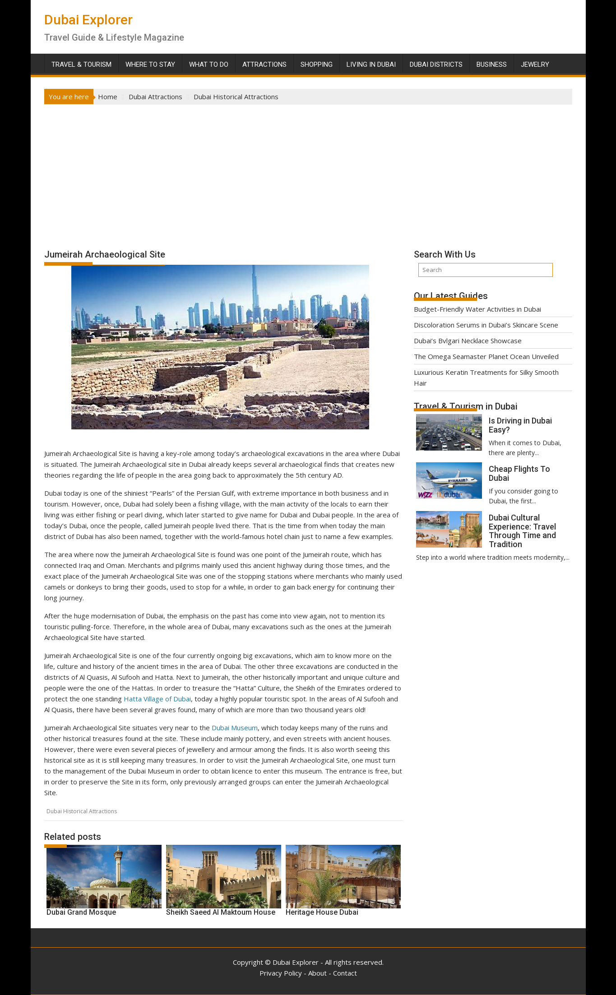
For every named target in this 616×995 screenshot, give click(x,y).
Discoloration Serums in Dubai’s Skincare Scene (486, 324)
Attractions (264, 64)
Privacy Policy (280, 972)
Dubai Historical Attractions (81, 811)
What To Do (208, 64)
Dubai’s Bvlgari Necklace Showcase (468, 340)
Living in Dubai (371, 64)
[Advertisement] (308, 172)
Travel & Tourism (81, 64)
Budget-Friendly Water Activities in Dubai (477, 308)
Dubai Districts (436, 64)
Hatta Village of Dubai (157, 698)
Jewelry (535, 64)
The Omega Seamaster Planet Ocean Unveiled (486, 356)
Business (492, 64)
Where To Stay (150, 64)
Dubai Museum (235, 727)
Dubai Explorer (88, 20)
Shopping (317, 64)
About (317, 972)
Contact (345, 972)
